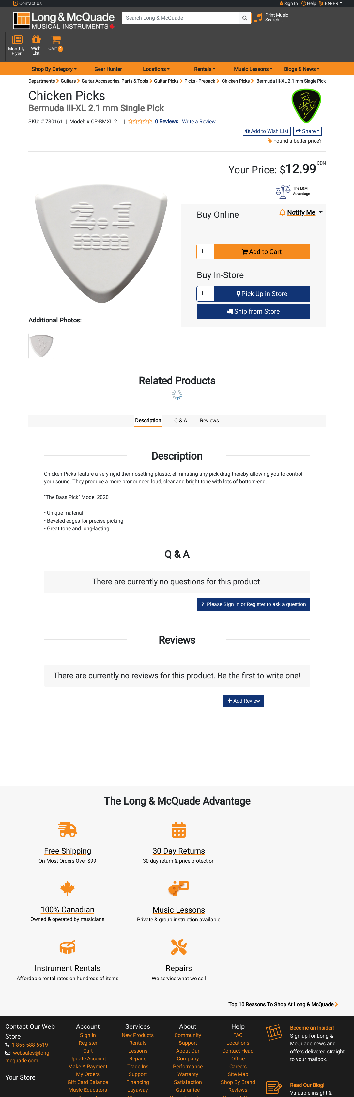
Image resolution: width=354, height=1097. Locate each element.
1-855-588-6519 (26, 964)
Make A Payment (87, 986)
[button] (340, 23)
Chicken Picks (236, 58)
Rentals (137, 962)
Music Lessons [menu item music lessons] (251, 47)
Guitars (68, 58)
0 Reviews (166, 99)
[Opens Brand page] (306, 84)
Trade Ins (137, 986)
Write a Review (199, 99)
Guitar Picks (166, 58)
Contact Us (27, 3)
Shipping (138, 1017)
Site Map (238, 994)
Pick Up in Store (262, 271)
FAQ (238, 954)
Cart (88, 970)
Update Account (87, 978)
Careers (238, 986)
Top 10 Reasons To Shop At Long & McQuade (283, 924)
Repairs (137, 978)
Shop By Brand (238, 1001)
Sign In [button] (288, 3)
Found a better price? (295, 119)
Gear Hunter (108, 47)
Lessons (137, 970)
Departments (41, 58)
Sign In (88, 954)
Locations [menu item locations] (154, 47)
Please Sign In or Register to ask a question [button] (253, 582)
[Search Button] (242, 23)
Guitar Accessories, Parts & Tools (115, 58)
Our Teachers (188, 1056)
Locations (237, 962)
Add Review (244, 679)
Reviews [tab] (209, 398)
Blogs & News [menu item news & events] (300, 47)
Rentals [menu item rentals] (202, 47)
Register (88, 962)
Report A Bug (238, 1017)
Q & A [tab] (180, 398)
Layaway (137, 1009)
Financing (137, 1001)
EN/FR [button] (328, 3)
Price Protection (188, 1017)
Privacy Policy (188, 1041)
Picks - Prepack (199, 58)
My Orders (88, 994)
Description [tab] (148, 398)
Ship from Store (253, 289)
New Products (138, 954)
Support (138, 994)
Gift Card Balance (88, 1001)
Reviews (237, 1009)
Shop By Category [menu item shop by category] (52, 47)
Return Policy (188, 1048)
